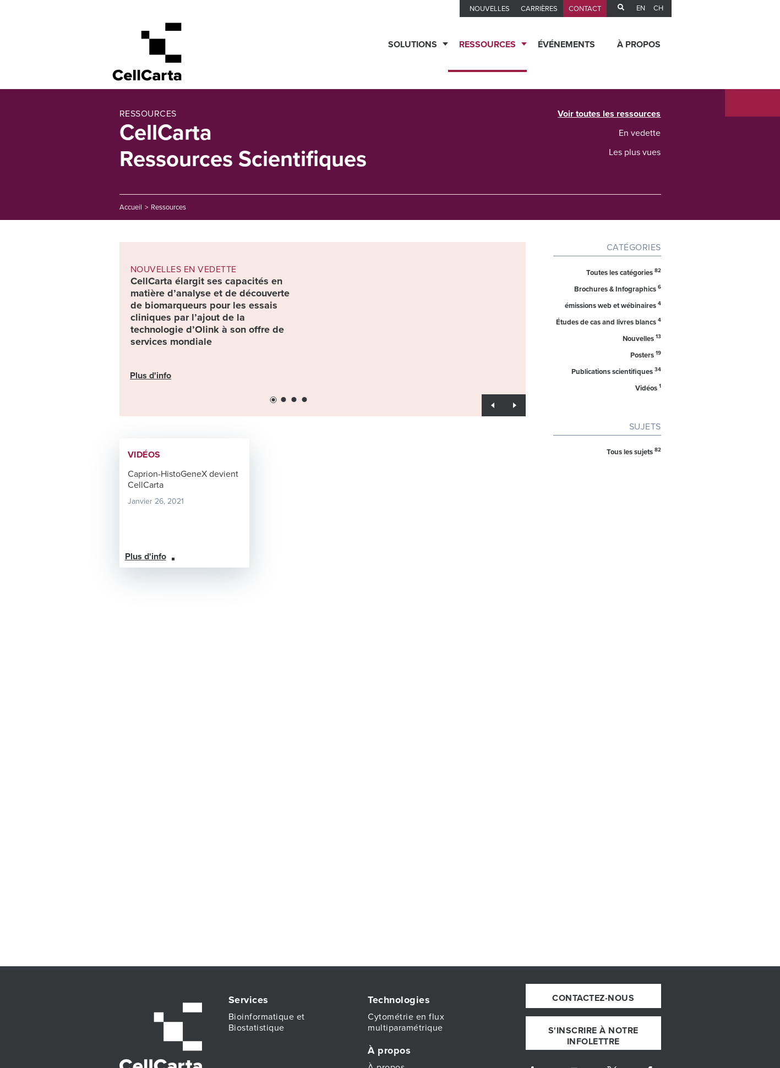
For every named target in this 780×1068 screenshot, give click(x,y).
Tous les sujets (634, 451)
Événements (566, 44)
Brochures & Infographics (617, 289)
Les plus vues (635, 152)
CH (658, 8)
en (640, 8)
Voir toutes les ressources (609, 113)
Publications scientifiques (616, 371)
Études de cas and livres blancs (608, 322)
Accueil (130, 207)
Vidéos (648, 388)
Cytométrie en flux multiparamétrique (406, 1022)
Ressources (487, 44)
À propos (639, 44)
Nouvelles (642, 338)
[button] (273, 399)
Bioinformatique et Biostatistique (266, 1022)
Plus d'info (151, 375)
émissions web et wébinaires (613, 305)
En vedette (640, 133)
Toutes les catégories (623, 272)
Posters (645, 355)
